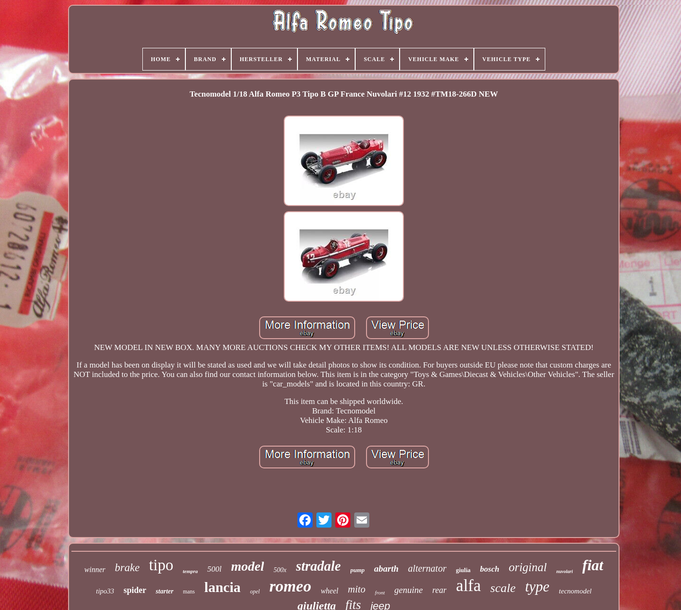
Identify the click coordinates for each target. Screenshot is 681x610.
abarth (386, 569)
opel (255, 591)
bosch (489, 569)
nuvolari (564, 571)
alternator (427, 568)
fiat (592, 565)
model (247, 566)
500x (279, 570)
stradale (318, 566)
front (380, 592)
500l (214, 569)
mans (189, 591)
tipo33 (105, 591)
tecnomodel (575, 591)
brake (127, 568)
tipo (161, 565)
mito (357, 589)
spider (134, 590)
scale (502, 588)
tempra (190, 571)
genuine (408, 590)
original (528, 567)
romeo (290, 586)
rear (439, 590)
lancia (222, 587)
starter (164, 591)
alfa (468, 585)
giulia (463, 570)
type (537, 586)
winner (94, 569)
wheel (329, 591)
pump (357, 570)
